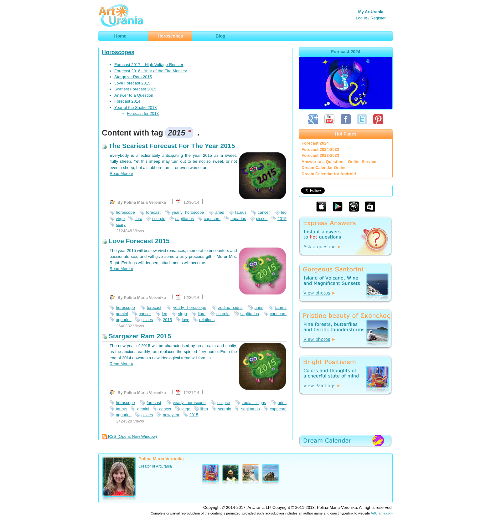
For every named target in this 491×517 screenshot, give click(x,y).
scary (121, 224)
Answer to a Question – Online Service (339, 161)
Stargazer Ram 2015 (133, 76)
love (185, 319)
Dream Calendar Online (324, 167)
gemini (122, 313)
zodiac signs (230, 307)
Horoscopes (118, 52)
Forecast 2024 (315, 143)
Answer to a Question (133, 95)
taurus (240, 212)
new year (171, 414)
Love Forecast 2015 (132, 83)
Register (377, 18)
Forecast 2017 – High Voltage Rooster (148, 64)
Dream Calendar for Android (329, 173)
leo (284, 212)
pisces (262, 218)
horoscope (125, 212)
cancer (264, 212)
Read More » (121, 173)
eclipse (223, 402)
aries (219, 212)
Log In (361, 18)
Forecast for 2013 (143, 113)
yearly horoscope (188, 212)
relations (206, 319)
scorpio (158, 218)
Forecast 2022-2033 (320, 155)
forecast (153, 212)
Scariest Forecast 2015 (135, 89)
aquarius (238, 218)
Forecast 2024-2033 (320, 149)
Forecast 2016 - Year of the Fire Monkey (150, 71)
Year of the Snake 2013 (135, 107)
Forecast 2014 (127, 101)
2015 (282, 218)
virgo (120, 218)
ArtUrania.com (382, 513)
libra (138, 218)
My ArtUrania (370, 11)
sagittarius (184, 218)
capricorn (212, 218)
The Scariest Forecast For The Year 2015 (168, 145)
